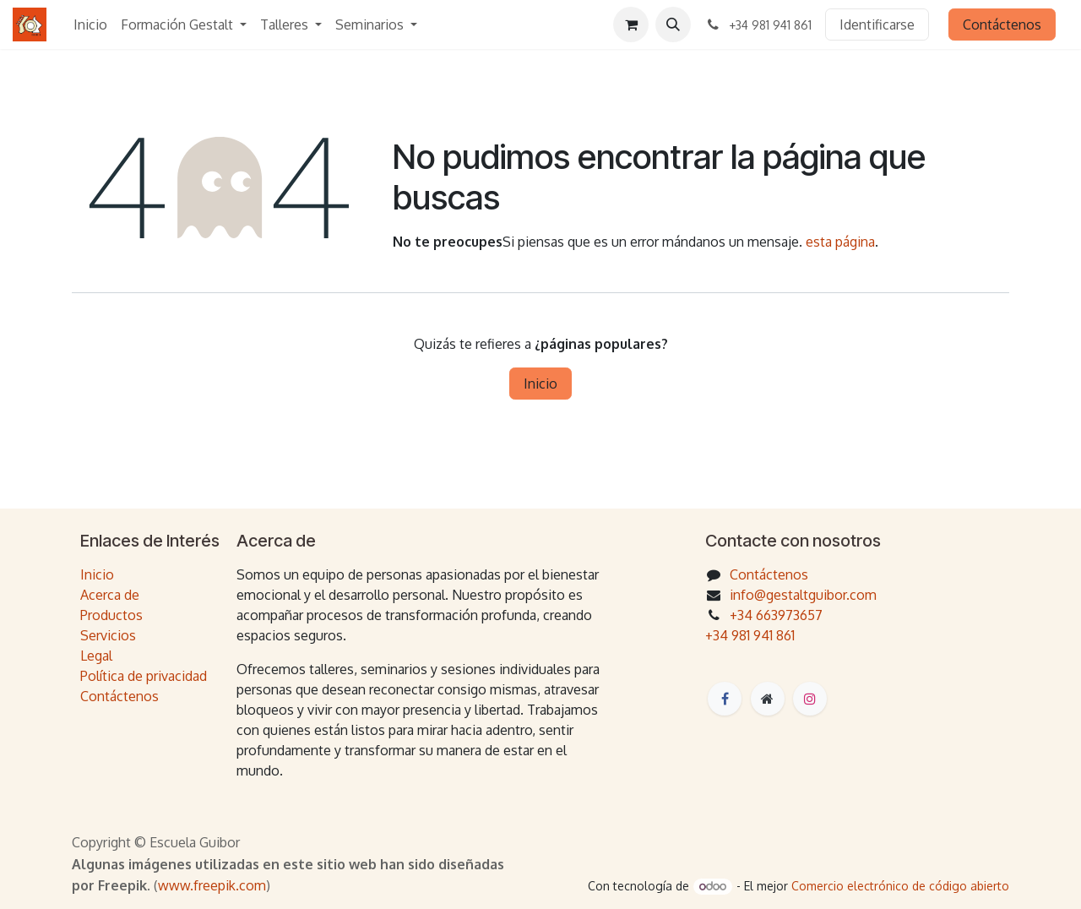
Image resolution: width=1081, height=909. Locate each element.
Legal (96, 655)
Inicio (540, 383)
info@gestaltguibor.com (803, 594)
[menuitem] (90, 24)
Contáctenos (1002, 24)
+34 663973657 (776, 615)
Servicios (108, 635)
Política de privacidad (143, 675)
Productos (111, 615)
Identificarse (877, 24)
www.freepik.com (212, 885)
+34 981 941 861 (750, 635)
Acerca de (109, 594)
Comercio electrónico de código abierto (900, 886)
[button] (673, 24)
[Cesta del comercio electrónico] (631, 24)
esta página (840, 241)
